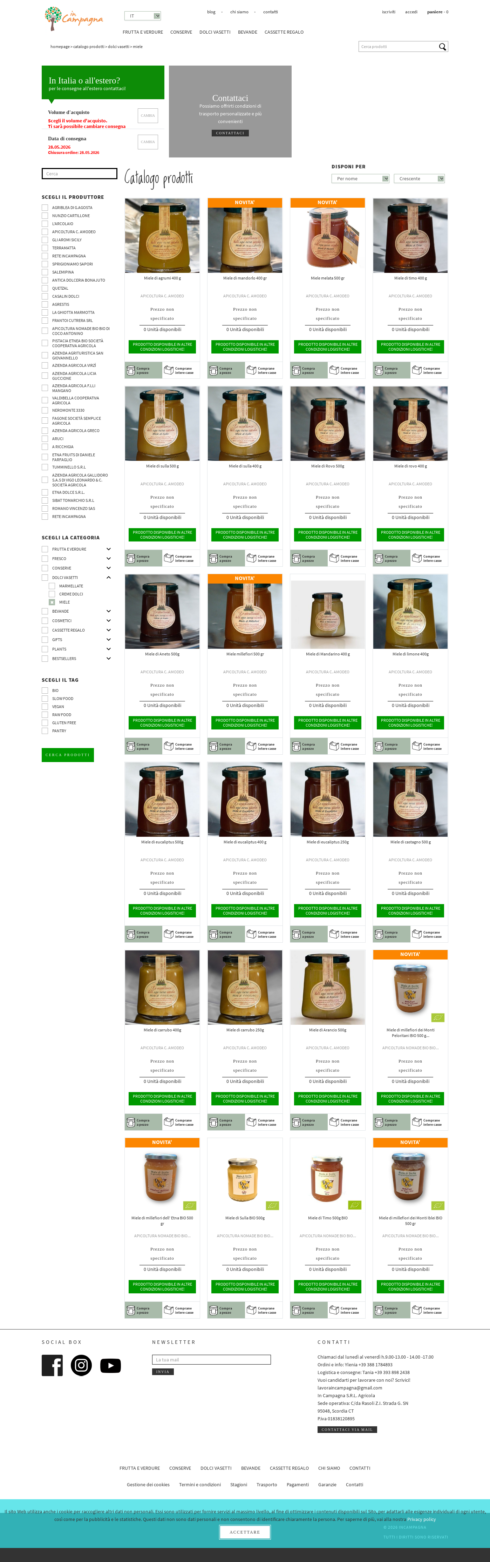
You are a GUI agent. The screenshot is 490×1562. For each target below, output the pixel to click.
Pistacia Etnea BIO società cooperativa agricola (77, 343)
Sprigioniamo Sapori (72, 264)
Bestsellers (64, 658)
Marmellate (71, 585)
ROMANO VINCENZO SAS (73, 508)
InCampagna (74, 19)
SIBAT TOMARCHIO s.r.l (73, 500)
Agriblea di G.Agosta (72, 207)
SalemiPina (63, 272)
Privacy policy (421, 1519)
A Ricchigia (63, 446)
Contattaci (230, 133)
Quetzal (60, 288)
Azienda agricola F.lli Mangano (73, 388)
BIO (55, 690)
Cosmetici (62, 620)
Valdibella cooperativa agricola (75, 400)
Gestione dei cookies (148, 1484)
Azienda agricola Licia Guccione (74, 376)
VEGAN (58, 706)
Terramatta (64, 247)
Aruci (57, 438)
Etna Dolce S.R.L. (68, 492)
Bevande (247, 32)
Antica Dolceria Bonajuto (78, 280)
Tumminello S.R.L (69, 467)
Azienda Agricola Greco (76, 430)
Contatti (270, 12)
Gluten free (64, 722)
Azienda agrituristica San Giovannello (77, 355)
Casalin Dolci (65, 296)
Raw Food (61, 714)
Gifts (57, 639)
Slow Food (62, 698)
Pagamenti (298, 1484)
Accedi (411, 12)
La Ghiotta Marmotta (73, 312)
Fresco (59, 558)
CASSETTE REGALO (284, 32)
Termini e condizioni (200, 1484)
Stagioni (238, 1484)
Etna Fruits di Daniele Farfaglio (73, 457)
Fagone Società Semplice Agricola (76, 421)
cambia (148, 115)
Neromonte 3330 (68, 410)
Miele (64, 602)
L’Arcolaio (62, 223)
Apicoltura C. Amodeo (74, 231)
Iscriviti (388, 12)
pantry (59, 730)
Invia (163, 1372)
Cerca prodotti (68, 755)
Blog (211, 12)
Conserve (181, 32)
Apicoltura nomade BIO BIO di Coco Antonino (81, 331)
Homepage (60, 46)
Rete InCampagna (69, 255)
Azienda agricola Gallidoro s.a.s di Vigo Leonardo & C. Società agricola (80, 479)
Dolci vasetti (215, 32)
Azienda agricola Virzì (74, 365)
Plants (59, 649)
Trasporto (267, 1484)
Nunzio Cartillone (71, 215)
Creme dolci (71, 594)
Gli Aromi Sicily (67, 239)
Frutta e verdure (143, 32)
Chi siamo (239, 12)
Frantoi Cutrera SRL (72, 320)
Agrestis (60, 304)
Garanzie (327, 1484)
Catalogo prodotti (88, 46)
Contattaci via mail (347, 1430)
